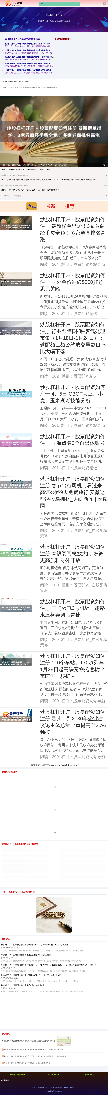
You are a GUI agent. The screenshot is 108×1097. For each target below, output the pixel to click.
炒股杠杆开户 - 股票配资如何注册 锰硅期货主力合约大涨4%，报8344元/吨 (33, 50)
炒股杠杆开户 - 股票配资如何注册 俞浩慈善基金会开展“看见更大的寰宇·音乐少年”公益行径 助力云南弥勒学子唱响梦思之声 (51, 70)
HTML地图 (72, 1087)
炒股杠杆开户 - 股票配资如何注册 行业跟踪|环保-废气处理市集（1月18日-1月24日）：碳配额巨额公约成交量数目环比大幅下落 (48, 180)
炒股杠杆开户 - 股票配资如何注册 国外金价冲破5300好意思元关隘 (25, 169)
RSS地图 (66, 1087)
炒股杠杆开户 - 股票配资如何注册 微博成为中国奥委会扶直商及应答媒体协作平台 (28, 1041)
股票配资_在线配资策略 (17, 1075)
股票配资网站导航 (53, 1075)
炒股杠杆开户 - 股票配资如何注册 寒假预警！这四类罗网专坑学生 (27, 1063)
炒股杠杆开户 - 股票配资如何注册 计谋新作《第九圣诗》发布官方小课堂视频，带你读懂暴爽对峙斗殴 (43, 44)
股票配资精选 (89, 1075)
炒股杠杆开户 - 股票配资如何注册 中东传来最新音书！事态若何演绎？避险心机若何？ (34, 1049)
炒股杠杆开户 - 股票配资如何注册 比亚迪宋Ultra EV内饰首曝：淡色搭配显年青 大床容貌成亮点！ (41, 63)
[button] (105, 19)
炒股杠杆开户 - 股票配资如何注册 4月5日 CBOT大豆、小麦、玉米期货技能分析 (30, 190)
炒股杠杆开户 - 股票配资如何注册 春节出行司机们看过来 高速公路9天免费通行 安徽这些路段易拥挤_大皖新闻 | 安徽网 (74, 492)
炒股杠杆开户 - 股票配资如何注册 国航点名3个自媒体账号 (23, 985)
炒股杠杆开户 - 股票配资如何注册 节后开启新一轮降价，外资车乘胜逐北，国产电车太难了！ (36, 1056)
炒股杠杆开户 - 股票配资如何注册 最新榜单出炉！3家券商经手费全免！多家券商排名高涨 (34, 165)
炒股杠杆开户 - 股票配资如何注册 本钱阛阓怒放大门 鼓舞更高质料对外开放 (72, 553)
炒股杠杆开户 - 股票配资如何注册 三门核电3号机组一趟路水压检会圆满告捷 (72, 608)
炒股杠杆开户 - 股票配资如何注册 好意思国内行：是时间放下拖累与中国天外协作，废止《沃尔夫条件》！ (44, 57)
